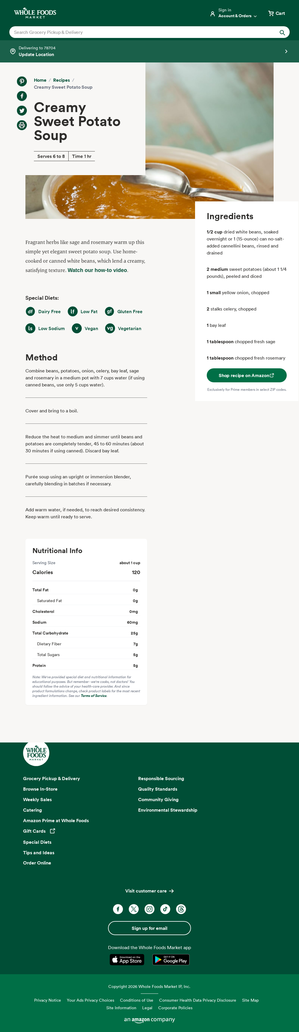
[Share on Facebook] (22, 96)
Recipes (61, 80)
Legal (147, 1007)
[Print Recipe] (22, 125)
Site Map (250, 1000)
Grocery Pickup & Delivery (51, 778)
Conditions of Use (136, 1000)
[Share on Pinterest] (22, 81)
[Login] (233, 13)
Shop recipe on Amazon (247, 375)
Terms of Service (94, 695)
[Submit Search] (282, 32)
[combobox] (136, 32)
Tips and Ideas (38, 852)
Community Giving (158, 799)
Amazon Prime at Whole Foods (56, 820)
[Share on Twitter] (22, 111)
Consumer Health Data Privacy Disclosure (197, 1000)
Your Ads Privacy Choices (90, 1000)
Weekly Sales (37, 799)
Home (40, 80)
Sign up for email (149, 928)
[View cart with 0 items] (276, 13)
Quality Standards (157, 789)
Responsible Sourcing (161, 778)
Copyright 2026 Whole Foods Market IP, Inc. (149, 986)
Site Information (121, 1007)
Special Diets (37, 842)
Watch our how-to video (97, 270)
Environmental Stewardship (167, 810)
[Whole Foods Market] (35, 13)
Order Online (37, 863)
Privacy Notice (47, 1000)
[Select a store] (149, 51)
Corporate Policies (175, 1007)
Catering (32, 810)
